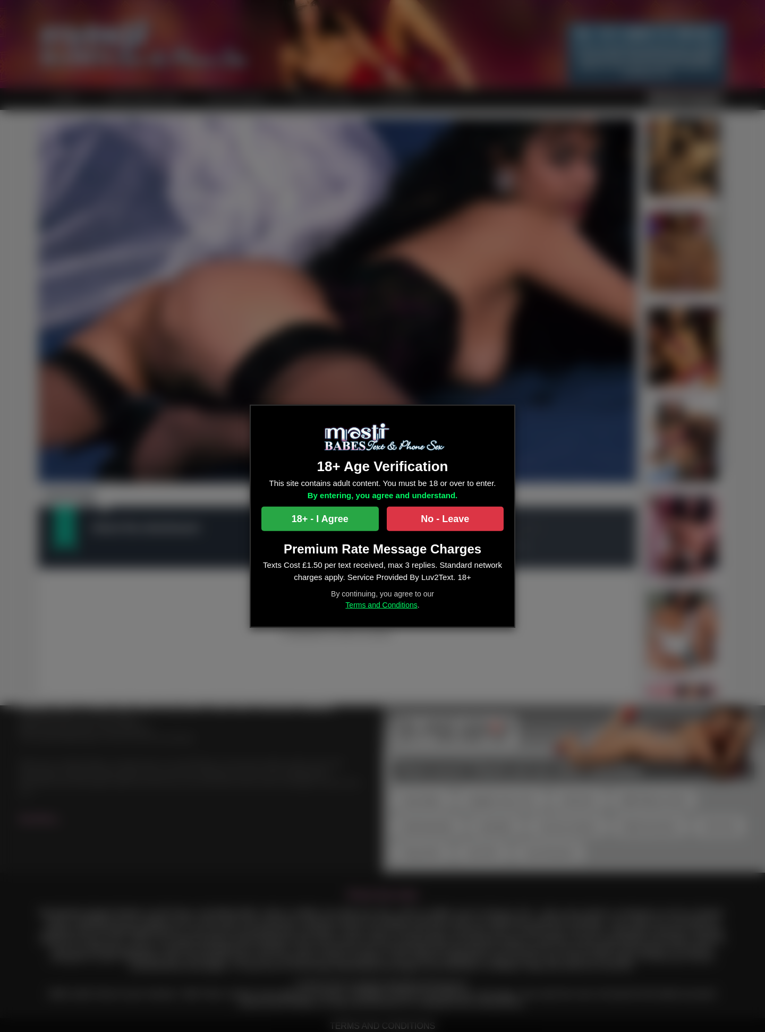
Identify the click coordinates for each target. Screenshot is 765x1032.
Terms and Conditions (381, 605)
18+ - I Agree (320, 519)
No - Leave (445, 519)
